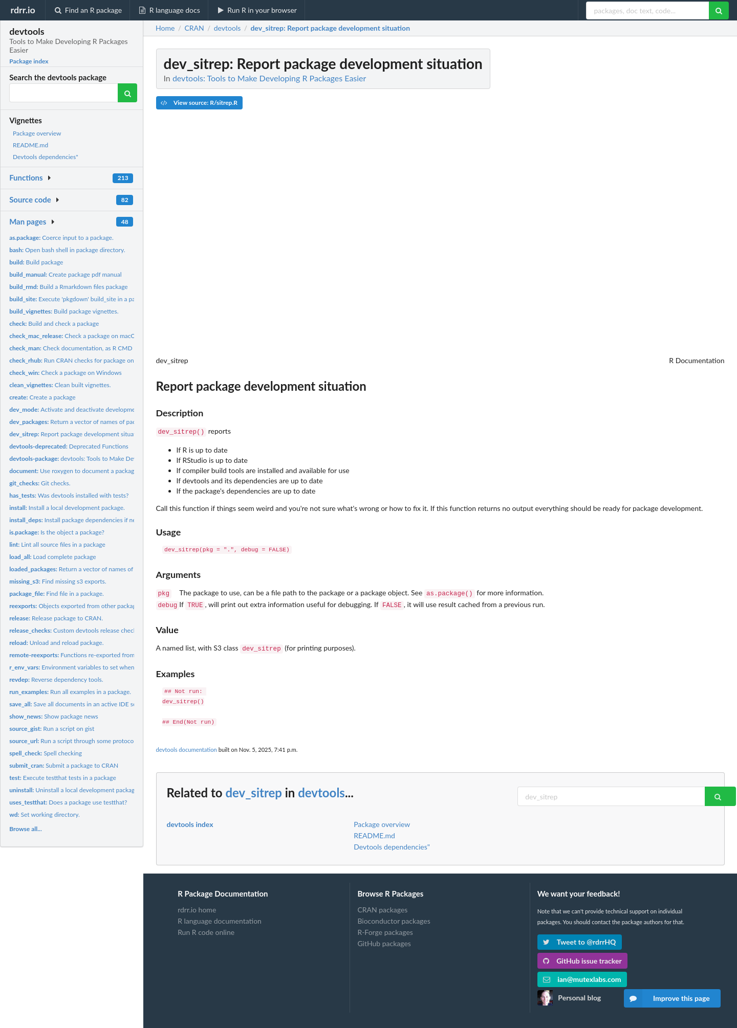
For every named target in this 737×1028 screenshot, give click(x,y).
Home (165, 28)
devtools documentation (186, 745)
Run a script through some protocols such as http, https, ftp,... (107, 741)
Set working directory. (44, 814)
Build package (36, 262)
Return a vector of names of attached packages (96, 569)
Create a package (42, 397)
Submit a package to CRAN (63, 765)
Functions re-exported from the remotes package (100, 655)
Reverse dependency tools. (56, 679)
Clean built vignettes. (60, 385)
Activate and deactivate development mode (83, 409)
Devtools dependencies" (45, 157)
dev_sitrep (253, 788)
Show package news (53, 716)
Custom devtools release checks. (75, 630)
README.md (30, 145)
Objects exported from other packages (75, 606)
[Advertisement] (648, 202)
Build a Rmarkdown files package (68, 286)
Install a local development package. (67, 507)
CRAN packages (382, 906)
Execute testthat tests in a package (62, 777)
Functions (25, 177)
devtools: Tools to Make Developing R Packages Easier (107, 458)
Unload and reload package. (56, 642)
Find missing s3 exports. (57, 581)
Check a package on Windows (65, 372)
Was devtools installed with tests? (68, 495)
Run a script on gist (51, 728)
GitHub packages (384, 939)
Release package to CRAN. (56, 618)
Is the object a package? (56, 532)
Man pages (27, 221)
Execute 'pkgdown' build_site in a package (79, 299)
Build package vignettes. (63, 311)
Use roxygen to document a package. (74, 471)
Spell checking (45, 753)
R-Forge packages (385, 928)
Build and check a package (54, 323)
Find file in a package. (56, 593)
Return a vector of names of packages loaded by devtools (106, 422)
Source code (30, 199)
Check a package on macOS (74, 336)
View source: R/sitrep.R (199, 102)
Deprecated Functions (68, 446)
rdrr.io (22, 9)
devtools (321, 788)
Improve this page (667, 998)
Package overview (37, 133)
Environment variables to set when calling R (83, 667)
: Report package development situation (330, 28)
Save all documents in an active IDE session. (80, 704)
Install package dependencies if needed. (79, 520)
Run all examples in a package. (70, 692)
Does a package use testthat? (68, 802)
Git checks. (39, 483)
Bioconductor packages (393, 916)
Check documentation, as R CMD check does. (87, 348)
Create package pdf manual (65, 274)
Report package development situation (76, 434)
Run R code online (206, 928)
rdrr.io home (197, 906)
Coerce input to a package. (61, 237)
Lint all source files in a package (57, 544)
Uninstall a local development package (73, 790)
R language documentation (220, 916)
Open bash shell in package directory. (67, 250)
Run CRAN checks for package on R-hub (80, 360)
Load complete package (52, 557)
